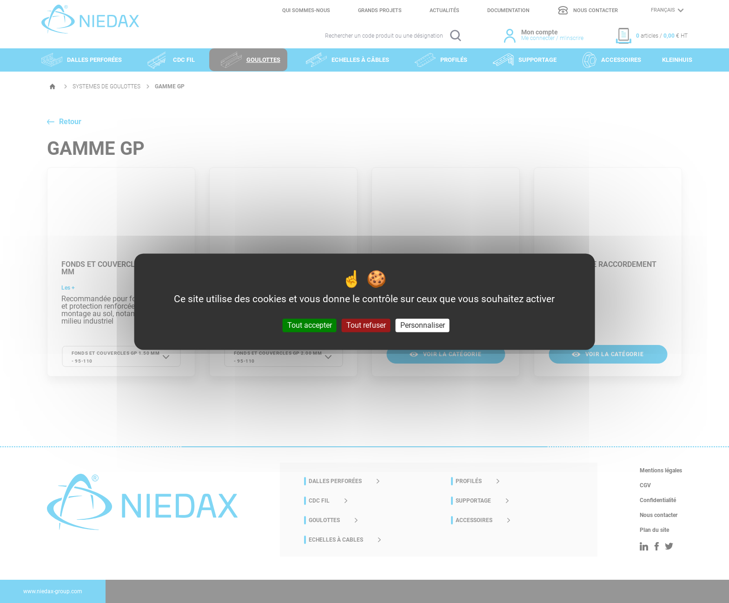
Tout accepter (309, 325)
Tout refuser (366, 325)
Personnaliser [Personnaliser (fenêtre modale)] (422, 325)
